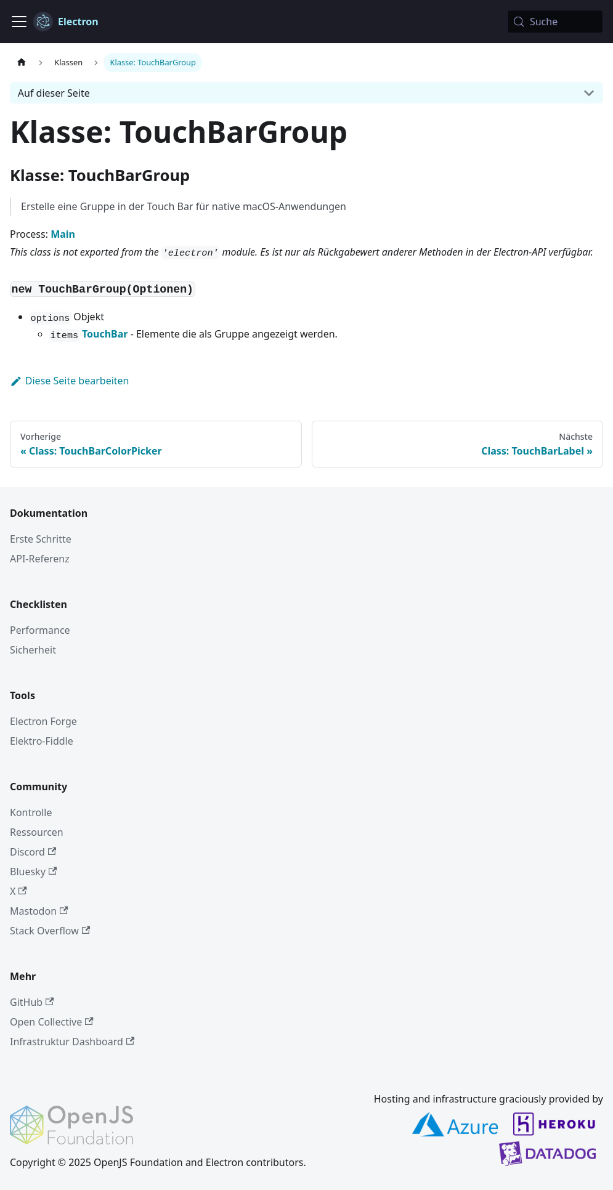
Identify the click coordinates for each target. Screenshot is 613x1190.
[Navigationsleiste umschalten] (19, 21)
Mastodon (39, 911)
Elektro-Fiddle (41, 741)
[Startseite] (21, 62)
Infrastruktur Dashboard (72, 1041)
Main (63, 234)
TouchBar (105, 334)
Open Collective (52, 1022)
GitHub (32, 1002)
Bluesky (33, 871)
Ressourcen (36, 832)
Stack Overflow (50, 930)
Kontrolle (31, 812)
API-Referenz (40, 558)
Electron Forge (43, 721)
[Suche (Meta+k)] (555, 21)
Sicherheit (33, 650)
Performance (40, 630)
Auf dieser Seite (54, 93)
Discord (33, 852)
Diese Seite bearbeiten (69, 380)
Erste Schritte (40, 539)
